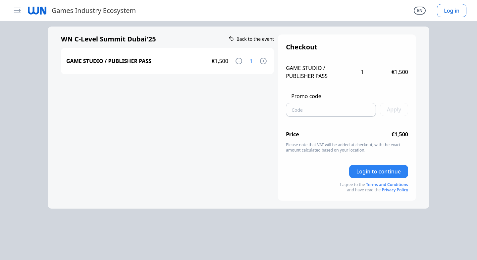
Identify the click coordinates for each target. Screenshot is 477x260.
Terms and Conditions (387, 184)
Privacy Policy (395, 190)
